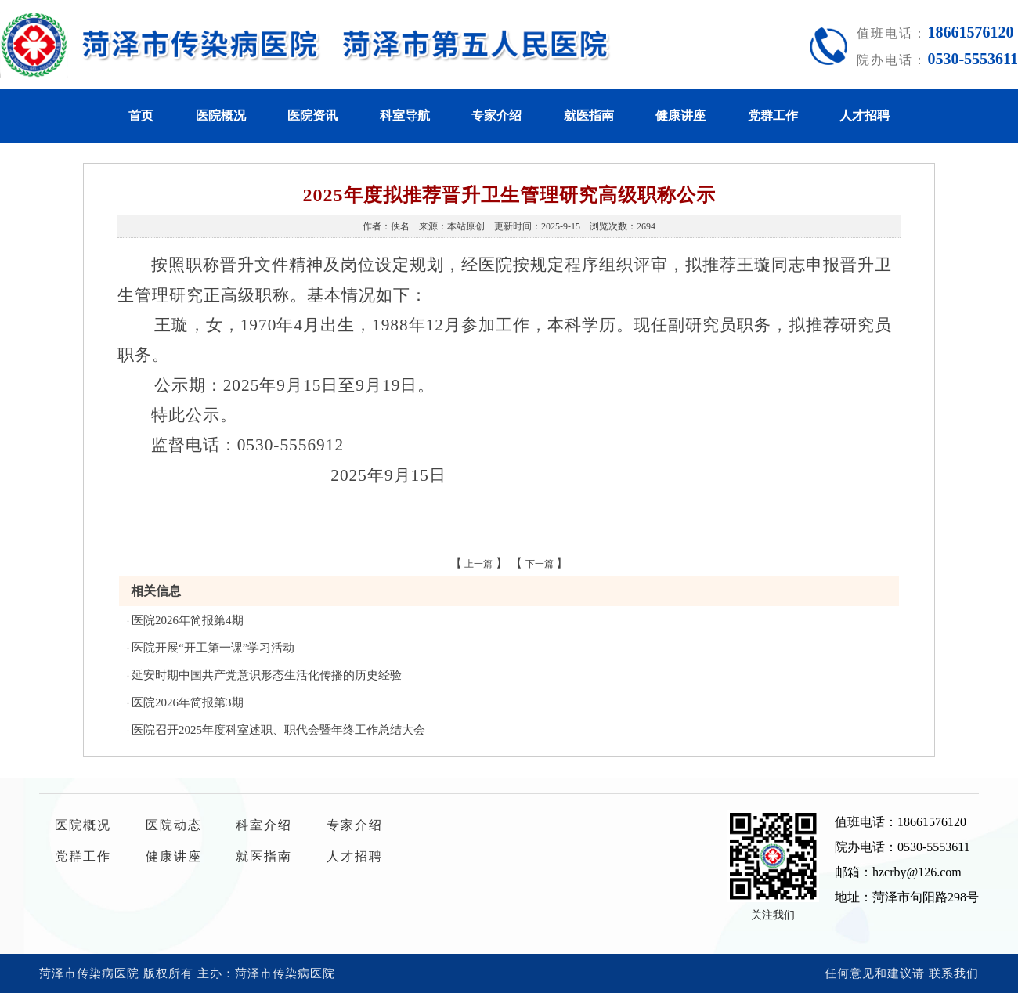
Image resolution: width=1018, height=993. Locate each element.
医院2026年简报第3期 (188, 702)
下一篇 (539, 563)
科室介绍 (264, 825)
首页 (140, 115)
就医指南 (589, 115)
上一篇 (478, 563)
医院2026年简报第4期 (188, 620)
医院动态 (174, 825)
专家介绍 (496, 115)
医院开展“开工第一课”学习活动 (213, 647)
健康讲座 (680, 115)
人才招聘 (864, 115)
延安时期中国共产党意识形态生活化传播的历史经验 (267, 675)
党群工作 (773, 115)
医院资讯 (312, 115)
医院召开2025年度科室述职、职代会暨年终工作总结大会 (278, 730)
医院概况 (221, 115)
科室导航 (405, 115)
